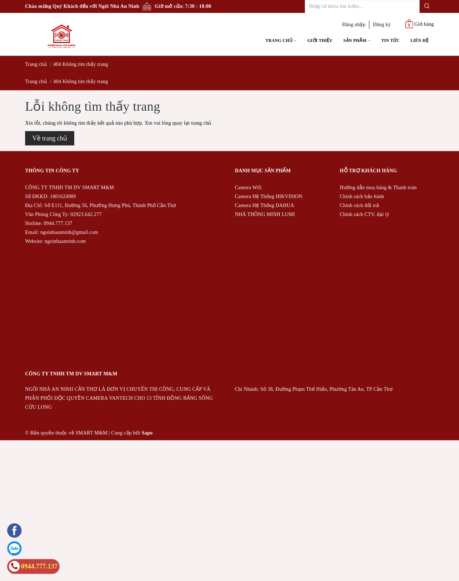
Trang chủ (281, 40)
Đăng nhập (353, 24)
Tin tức (390, 40)
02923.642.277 (85, 214)
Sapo (147, 433)
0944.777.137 (58, 223)
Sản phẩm (357, 40)
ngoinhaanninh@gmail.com (69, 232)
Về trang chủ (49, 138)
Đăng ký (382, 24)
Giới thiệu (320, 40)
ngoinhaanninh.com (65, 241)
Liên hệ (420, 40)
